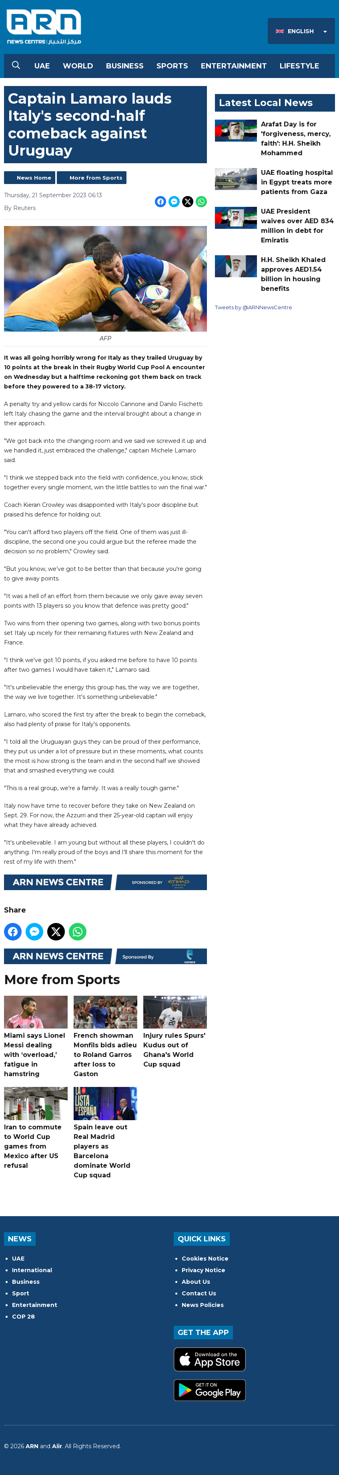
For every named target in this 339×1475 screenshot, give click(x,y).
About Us (196, 1281)
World (78, 66)
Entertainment (234, 66)
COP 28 (23, 1316)
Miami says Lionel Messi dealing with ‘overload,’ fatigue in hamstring (36, 1037)
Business (125, 66)
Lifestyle (299, 66)
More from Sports (96, 177)
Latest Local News (266, 102)
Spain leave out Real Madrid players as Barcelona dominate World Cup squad (105, 1133)
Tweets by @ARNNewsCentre (253, 307)
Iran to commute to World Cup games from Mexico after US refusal (36, 1128)
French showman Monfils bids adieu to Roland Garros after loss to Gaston (105, 1037)
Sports (172, 66)
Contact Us (199, 1293)
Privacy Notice (203, 1270)
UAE (42, 66)
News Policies (203, 1305)
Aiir (57, 1446)
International (32, 1270)
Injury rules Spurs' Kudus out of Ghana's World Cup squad (175, 1032)
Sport (20, 1293)
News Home (34, 177)
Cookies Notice (205, 1258)
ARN (32, 1446)
